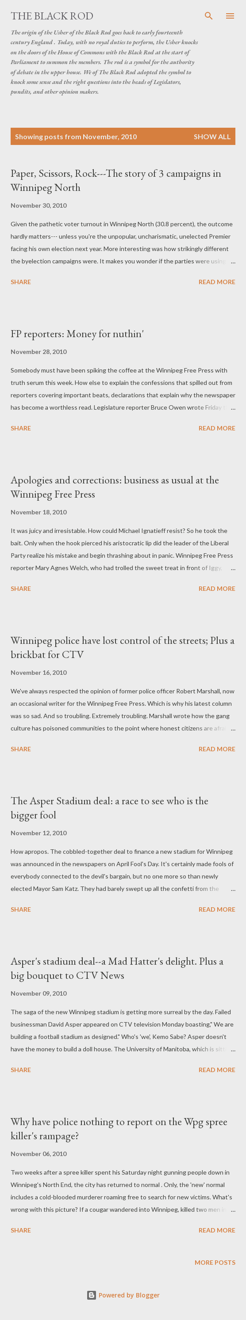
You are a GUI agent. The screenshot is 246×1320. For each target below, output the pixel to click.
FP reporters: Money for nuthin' (77, 333)
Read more (217, 281)
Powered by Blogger (123, 1295)
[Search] (209, 16)
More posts (215, 1262)
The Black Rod (52, 16)
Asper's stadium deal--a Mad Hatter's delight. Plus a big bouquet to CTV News (117, 968)
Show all (212, 136)
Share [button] (21, 281)
